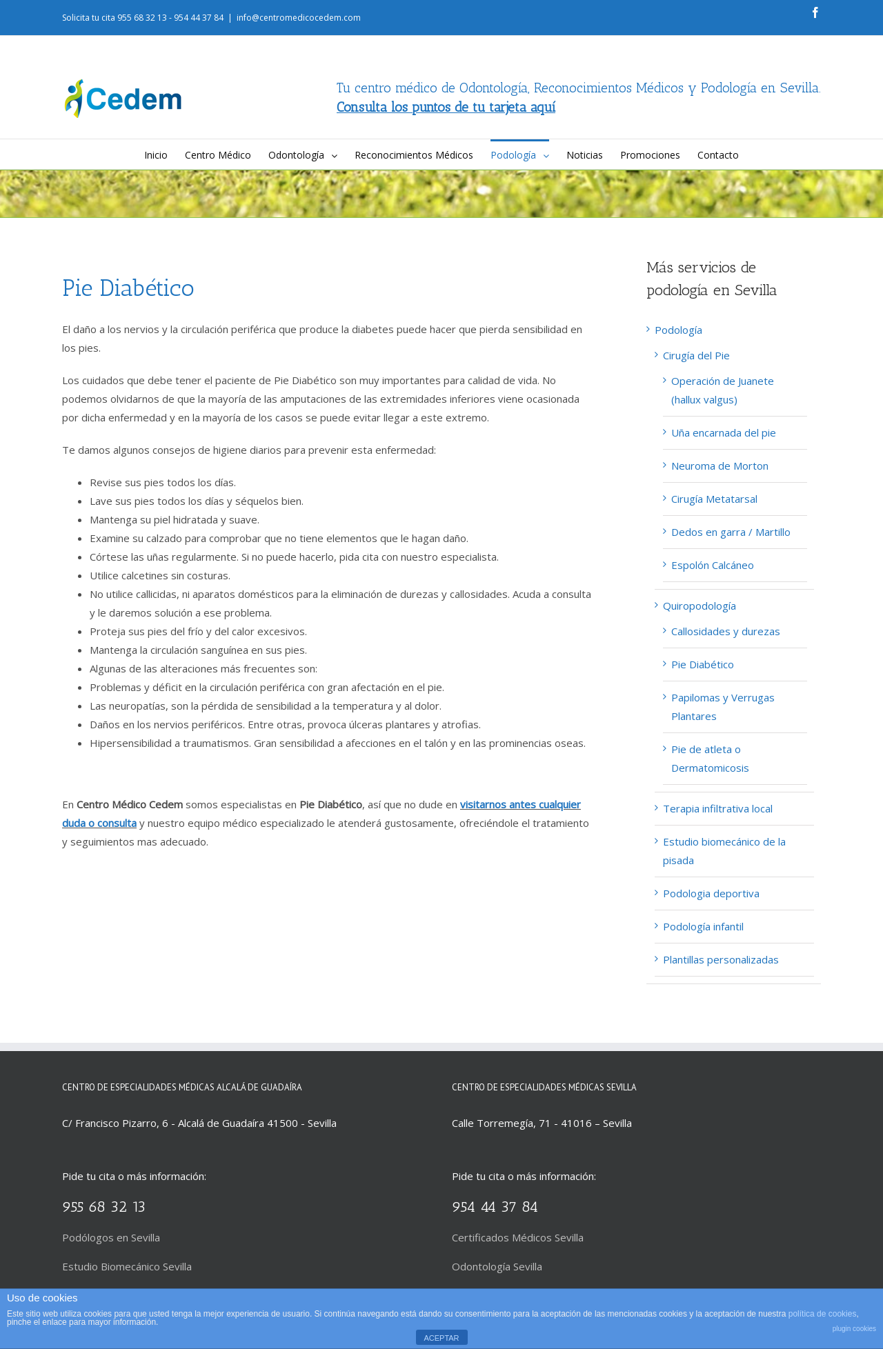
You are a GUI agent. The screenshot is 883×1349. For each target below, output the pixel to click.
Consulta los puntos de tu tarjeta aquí (446, 107)
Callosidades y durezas (725, 631)
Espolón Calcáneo (712, 565)
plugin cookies (854, 1328)
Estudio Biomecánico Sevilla (127, 1266)
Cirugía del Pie (696, 355)
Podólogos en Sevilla (111, 1237)
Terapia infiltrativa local (718, 808)
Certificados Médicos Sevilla (518, 1237)
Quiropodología (699, 605)
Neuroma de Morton (719, 465)
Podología (678, 330)
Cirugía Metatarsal (714, 499)
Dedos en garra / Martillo (731, 532)
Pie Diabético (702, 664)
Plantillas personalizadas (721, 959)
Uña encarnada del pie (723, 432)
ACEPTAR (441, 1338)
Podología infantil (703, 926)
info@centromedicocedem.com (299, 17)
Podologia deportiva (711, 893)
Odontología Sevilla (497, 1266)
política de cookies (822, 1314)
